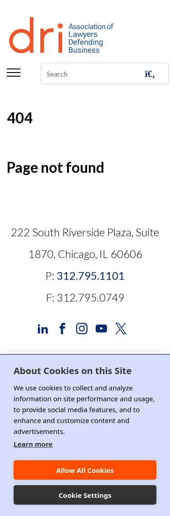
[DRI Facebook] (62, 327)
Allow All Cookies (85, 470)
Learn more (33, 443)
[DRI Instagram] (81, 327)
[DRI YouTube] (101, 327)
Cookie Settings (85, 495)
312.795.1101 (91, 275)
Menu (13, 72)
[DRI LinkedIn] (43, 327)
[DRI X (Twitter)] (120, 327)
